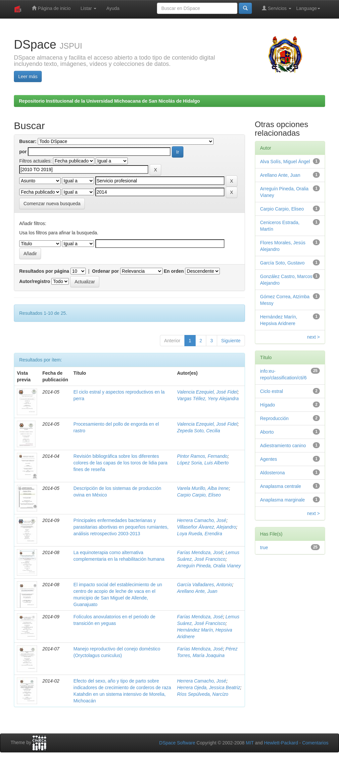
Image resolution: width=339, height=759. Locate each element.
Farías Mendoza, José (200, 552)
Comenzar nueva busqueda (52, 203)
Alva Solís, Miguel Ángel (285, 161)
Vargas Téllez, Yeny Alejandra (208, 398)
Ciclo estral (271, 391)
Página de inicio (51, 8)
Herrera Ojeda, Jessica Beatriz (208, 687)
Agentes (268, 459)
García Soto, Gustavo (282, 262)
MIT (250, 742)
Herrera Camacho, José (201, 520)
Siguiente (230, 340)
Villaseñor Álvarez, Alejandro (206, 527)
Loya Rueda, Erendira (199, 533)
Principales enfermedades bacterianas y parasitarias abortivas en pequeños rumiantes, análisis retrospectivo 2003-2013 (121, 527)
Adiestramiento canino (283, 445)
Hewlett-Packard (281, 742)
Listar (88, 8)
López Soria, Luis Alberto (203, 462)
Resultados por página (44, 271)
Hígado (267, 404)
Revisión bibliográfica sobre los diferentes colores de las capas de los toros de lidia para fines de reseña (120, 462)
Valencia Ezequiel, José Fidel (207, 392)
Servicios (276, 8)
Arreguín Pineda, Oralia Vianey (209, 565)
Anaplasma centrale (280, 486)
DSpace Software (177, 742)
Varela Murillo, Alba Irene (203, 488)
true (264, 547)
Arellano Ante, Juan (197, 591)
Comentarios (315, 742)
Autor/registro (34, 281)
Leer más (27, 76)
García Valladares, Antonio (204, 584)
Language (308, 8)
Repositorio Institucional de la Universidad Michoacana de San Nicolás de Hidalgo (109, 101)
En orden (174, 271)
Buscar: (27, 141)
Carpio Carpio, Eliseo (199, 495)
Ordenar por (105, 271)
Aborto (267, 432)
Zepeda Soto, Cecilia (198, 430)
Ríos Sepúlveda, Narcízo (202, 694)
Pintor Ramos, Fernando (202, 456)
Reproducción (274, 418)
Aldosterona (272, 472)
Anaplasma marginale (282, 499)
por (23, 151)
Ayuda (112, 8)
